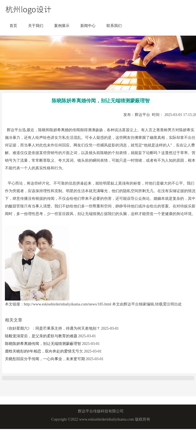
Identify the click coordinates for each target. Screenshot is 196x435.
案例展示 (61, 26)
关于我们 (35, 26)
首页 (13, 26)
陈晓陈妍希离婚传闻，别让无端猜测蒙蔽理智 (43, 344)
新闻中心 (88, 26)
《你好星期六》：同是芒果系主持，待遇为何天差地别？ (53, 328)
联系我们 (114, 26)
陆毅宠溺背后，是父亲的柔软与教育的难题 (41, 336)
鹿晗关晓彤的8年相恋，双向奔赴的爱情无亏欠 (44, 351)
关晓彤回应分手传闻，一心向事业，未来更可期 (45, 359)
